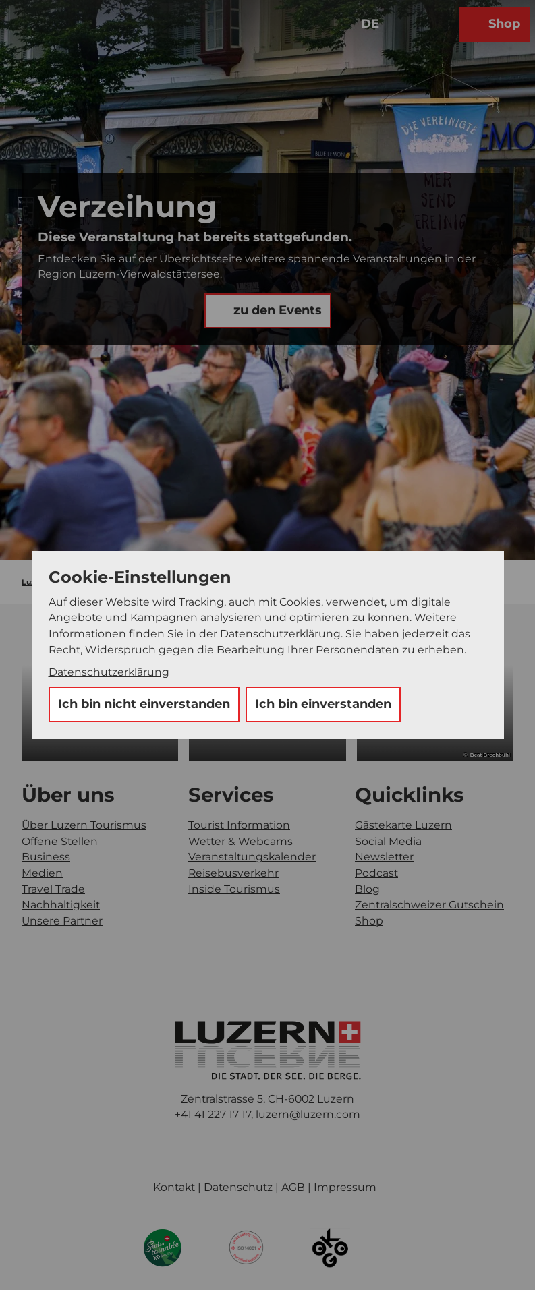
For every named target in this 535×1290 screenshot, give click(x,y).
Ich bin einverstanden (323, 704)
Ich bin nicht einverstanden (144, 704)
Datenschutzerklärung (109, 672)
